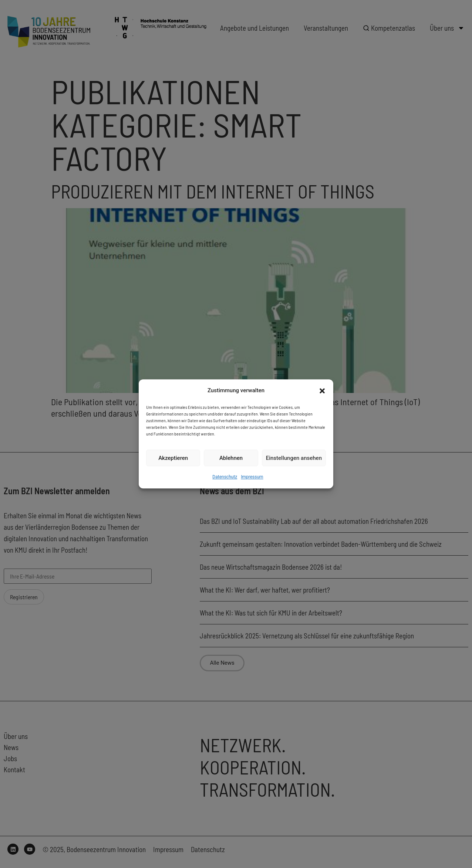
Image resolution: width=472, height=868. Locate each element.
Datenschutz (224, 477)
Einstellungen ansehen (294, 458)
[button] (322, 390)
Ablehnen (231, 458)
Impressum (252, 477)
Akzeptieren (173, 458)
